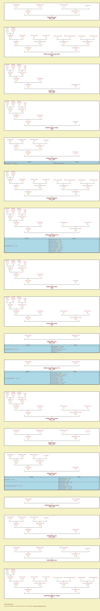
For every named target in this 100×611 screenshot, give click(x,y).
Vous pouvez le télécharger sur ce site (39, 606)
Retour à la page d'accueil (8, 604)
